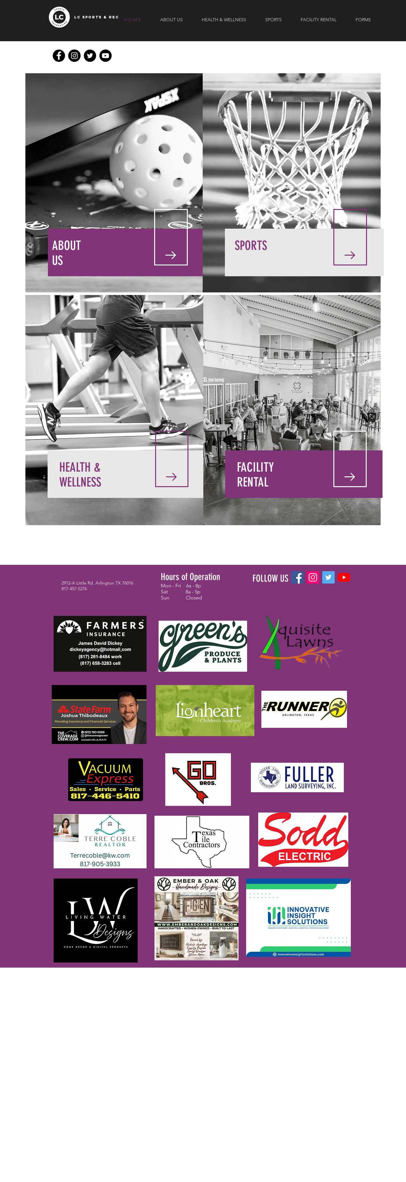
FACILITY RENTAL (255, 475)
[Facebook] (59, 55)
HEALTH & (80, 467)
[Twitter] (90, 55)
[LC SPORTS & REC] (96, 17)
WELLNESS (80, 482)
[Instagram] (74, 55)
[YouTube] (105, 55)
